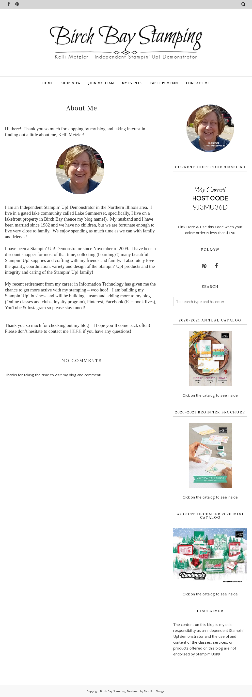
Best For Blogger (155, 691)
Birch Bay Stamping (113, 691)
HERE (76, 331)
